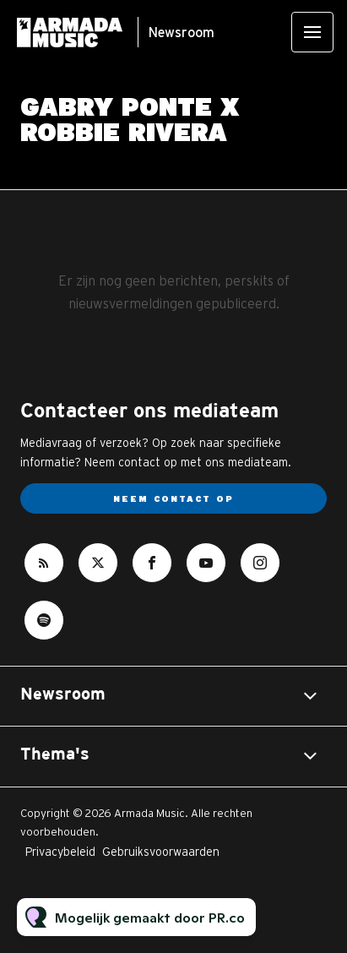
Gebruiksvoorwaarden (161, 851)
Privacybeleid (60, 851)
